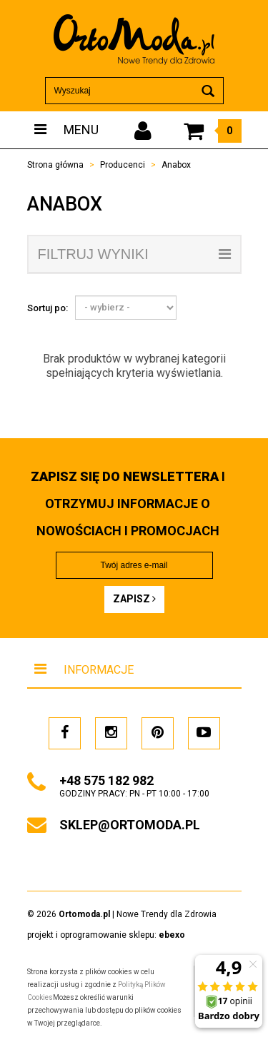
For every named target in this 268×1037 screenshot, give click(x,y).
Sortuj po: (47, 308)
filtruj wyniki (134, 254)
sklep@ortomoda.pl (129, 824)
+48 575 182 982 (106, 780)
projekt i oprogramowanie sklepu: (106, 935)
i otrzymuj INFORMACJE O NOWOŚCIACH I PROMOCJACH (128, 503)
